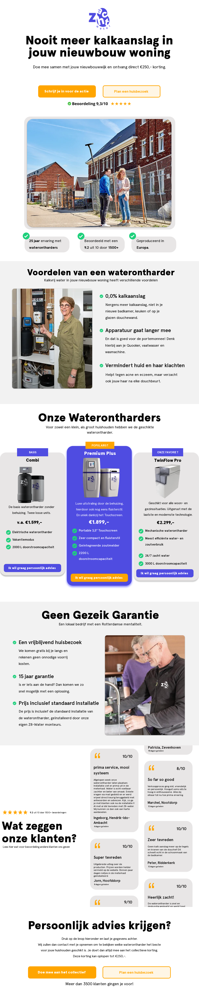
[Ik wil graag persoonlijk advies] (32, 568)
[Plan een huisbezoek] (131, 91)
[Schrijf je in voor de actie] (67, 91)
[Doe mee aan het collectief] (62, 972)
